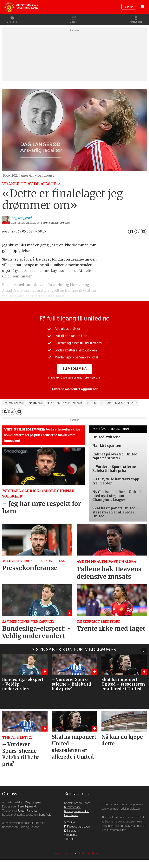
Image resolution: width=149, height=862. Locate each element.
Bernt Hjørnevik (27, 794)
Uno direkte (71, 803)
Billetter (73, 22)
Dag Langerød (33, 790)
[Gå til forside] (21, 7)
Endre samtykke (89, 841)
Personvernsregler (61, 841)
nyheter (36, 403)
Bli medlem (12, 22)
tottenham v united (65, 403)
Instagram (73, 819)
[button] (144, 649)
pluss (91, 403)
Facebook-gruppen (78, 815)
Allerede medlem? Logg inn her (74, 389)
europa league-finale (119, 403)
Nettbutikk (135, 22)
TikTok (70, 827)
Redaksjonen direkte (76, 799)
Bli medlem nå (74, 368)
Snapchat (71, 823)
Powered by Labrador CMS (74, 856)
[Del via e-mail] (143, 231)
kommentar (14, 403)
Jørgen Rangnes (27, 799)
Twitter (71, 810)
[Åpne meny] (142, 7)
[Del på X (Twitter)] (137, 231)
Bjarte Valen (46, 803)
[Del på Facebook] (131, 231)
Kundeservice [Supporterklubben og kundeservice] (72, 795)
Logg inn (128, 7)
